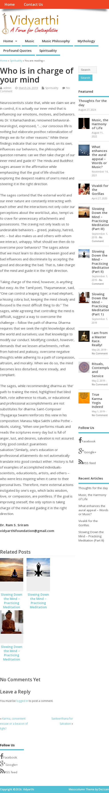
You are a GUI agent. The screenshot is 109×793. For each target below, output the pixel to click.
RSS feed (87, 462)
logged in (22, 701)
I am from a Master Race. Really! (100, 338)
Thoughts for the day (92, 102)
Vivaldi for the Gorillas (88, 523)
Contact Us (33, 4)
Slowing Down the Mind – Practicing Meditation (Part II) (38, 603)
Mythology (86, 41)
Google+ (87, 451)
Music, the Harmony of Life (100, 124)
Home (9, 4)
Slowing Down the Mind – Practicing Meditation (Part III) (11, 603)
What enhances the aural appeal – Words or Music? (99, 156)
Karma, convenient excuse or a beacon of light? (14, 723)
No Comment (100, 353)
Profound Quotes (17, 50)
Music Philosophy (56, 41)
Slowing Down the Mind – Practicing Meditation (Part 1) (11, 655)
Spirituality (48, 50)
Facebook (87, 440)
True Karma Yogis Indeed (97, 400)
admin (7, 88)
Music (29, 41)
